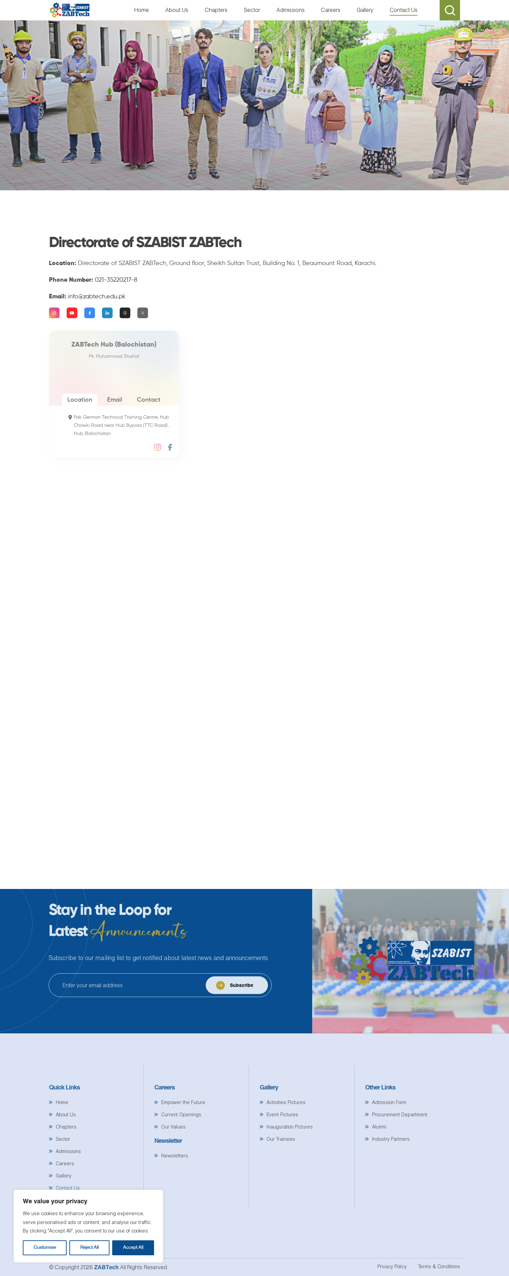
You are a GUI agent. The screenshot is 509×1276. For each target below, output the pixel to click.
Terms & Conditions (439, 1266)
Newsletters (174, 1179)
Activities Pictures (286, 1125)
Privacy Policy (392, 1266)
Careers (330, 9)
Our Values (173, 1150)
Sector (252, 9)
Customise (45, 1247)
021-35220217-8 (116, 303)
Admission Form (389, 1125)
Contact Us (404, 9)
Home (141, 9)
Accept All (133, 1247)
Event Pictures (282, 1137)
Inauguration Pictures (290, 1150)
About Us (176, 9)
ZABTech (107, 1267)
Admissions (290, 9)
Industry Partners (391, 1162)
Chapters (216, 9)
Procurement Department (399, 1137)
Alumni (379, 1150)
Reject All (89, 1247)
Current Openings (181, 1137)
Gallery (365, 9)
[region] (88, 1226)
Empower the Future (183, 1125)
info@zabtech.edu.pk (96, 320)
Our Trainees (281, 1162)
